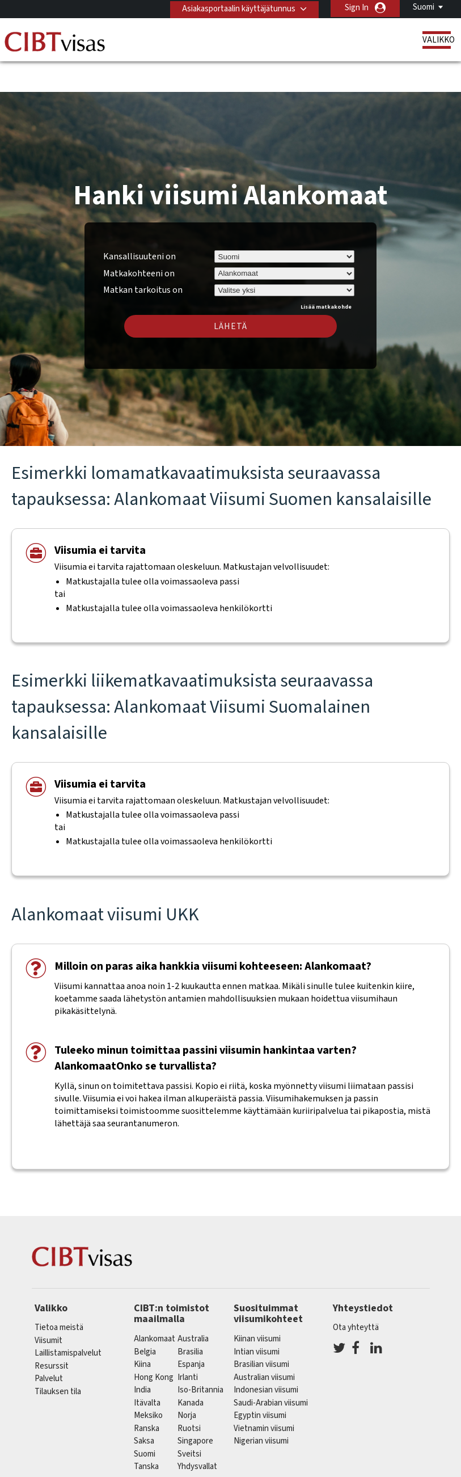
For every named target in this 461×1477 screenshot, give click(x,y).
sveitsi (189, 1420)
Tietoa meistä (59, 1295)
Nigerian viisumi (261, 1407)
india (142, 1356)
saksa (144, 1407)
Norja (186, 1382)
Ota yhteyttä (356, 1295)
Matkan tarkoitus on (143, 255)
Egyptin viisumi (260, 1382)
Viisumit (48, 1307)
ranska (146, 1395)
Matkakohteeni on (139, 240)
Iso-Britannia (200, 1356)
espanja (191, 1331)
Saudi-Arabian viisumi (271, 1369)
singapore (195, 1407)
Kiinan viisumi (257, 1305)
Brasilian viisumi (261, 1331)
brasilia (190, 1318)
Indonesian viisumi (266, 1356)
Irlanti (187, 1344)
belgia (145, 1318)
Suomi (423, 7)
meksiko (148, 1382)
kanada (190, 1369)
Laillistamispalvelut (68, 1320)
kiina (142, 1331)
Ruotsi (189, 1395)
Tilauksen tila (58, 1358)
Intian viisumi (257, 1318)
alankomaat (154, 1305)
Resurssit (52, 1333)
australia (193, 1305)
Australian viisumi (264, 1344)
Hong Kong (154, 1344)
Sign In (357, 8)
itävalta (147, 1369)
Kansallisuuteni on (139, 223)
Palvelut (49, 1346)
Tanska (146, 1433)
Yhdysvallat (197, 1433)
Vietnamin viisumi (264, 1395)
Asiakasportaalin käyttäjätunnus (236, 8)
